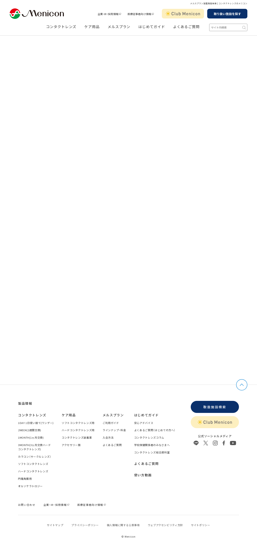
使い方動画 (143, 473)
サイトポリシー (200, 524)
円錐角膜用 (25, 477)
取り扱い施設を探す (227, 14)
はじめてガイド (151, 26)
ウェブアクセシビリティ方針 (165, 524)
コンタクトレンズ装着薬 (77, 436)
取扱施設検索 (214, 405)
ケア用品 (92, 26)
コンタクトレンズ (61, 26)
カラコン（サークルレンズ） (34, 455)
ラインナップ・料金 (114, 429)
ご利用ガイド (111, 421)
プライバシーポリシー (85, 524)
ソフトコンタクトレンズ (33, 462)
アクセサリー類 (71, 443)
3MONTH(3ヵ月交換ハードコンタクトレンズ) (34, 446)
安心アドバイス (143, 421)
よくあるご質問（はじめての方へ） (154, 429)
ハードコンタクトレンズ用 (78, 429)
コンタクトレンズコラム (149, 436)
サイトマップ (55, 524)
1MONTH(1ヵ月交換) (31, 436)
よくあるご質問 (186, 26)
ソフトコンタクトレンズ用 (78, 421)
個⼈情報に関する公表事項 (123, 524)
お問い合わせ (26, 503)
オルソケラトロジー (30, 485)
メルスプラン (119, 26)
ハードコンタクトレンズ (33, 470)
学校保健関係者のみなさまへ (152, 443)
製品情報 (25, 401)
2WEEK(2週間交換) (29, 429)
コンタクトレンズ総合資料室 (152, 451)
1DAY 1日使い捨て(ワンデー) (36, 421)
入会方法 (108, 436)
